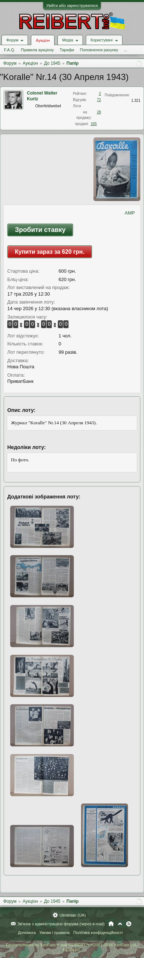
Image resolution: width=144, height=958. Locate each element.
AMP (130, 213)
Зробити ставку (40, 229)
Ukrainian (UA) (72, 915)
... (125, 50)
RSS (128, 923)
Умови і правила (54, 932)
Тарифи (67, 50)
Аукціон (42, 40)
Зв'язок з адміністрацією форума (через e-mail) (61, 924)
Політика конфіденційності (98, 932)
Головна (111, 923)
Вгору (120, 923)
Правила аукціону (37, 50)
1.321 (135, 101)
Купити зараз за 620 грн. (49, 252)
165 (94, 124)
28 (99, 112)
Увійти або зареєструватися (72, 5)
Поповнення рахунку (99, 50)
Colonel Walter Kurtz (42, 96)
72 (99, 100)
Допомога (27, 932)
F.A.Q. (9, 50)
